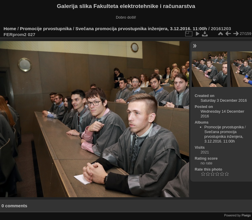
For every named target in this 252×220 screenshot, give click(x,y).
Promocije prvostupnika (46, 28)
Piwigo (246, 215)
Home (10, 28)
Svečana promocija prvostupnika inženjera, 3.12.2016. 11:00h (141, 28)
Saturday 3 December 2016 (224, 100)
